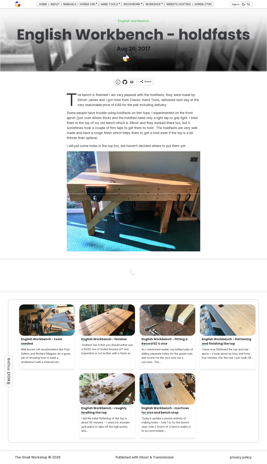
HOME (43, 4)
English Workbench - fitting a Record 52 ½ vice (164, 341)
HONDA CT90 (203, 4)
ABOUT (55, 4)
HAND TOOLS (109, 4)
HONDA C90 (87, 4)
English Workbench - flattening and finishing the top (226, 341)
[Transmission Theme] (125, 82)
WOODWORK (131, 4)
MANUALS (69, 4)
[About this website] (118, 82)
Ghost (144, 457)
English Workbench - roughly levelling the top (104, 410)
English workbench (133, 21)
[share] (145, 81)
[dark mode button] (242, 4)
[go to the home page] (17, 4)
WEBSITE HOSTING (178, 4)
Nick (138, 58)
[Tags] (131, 82)
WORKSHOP (153, 4)
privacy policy (241, 457)
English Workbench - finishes (104, 339)
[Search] (247, 4)
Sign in (236, 4)
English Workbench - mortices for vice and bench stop (165, 410)
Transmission (163, 457)
